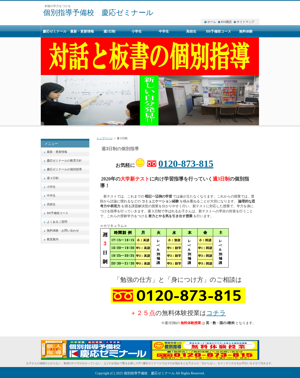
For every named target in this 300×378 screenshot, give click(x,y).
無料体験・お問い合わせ (63, 230)
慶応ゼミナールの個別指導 (64, 169)
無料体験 (246, 31)
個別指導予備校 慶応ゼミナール (98, 13)
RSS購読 (226, 22)
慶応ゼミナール (55, 31)
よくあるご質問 (57, 221)
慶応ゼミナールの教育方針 (64, 160)
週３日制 (52, 178)
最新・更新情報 (57, 152)
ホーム (211, 22)
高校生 (51, 204)
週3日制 (109, 31)
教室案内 (52, 239)
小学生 (51, 187)
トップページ (105, 138)
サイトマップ (245, 22)
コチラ (216, 313)
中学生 (51, 195)
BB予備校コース (57, 213)
